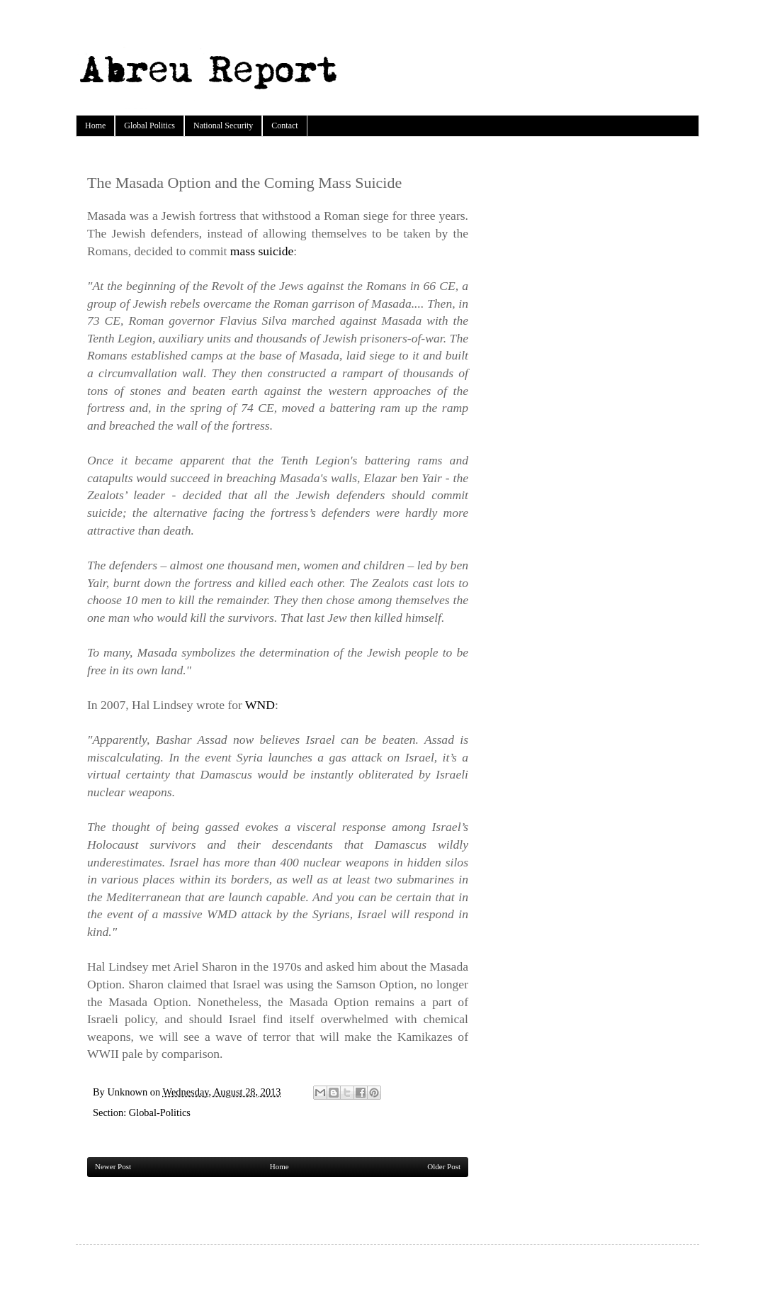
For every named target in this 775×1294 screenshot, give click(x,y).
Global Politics (149, 125)
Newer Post (113, 1166)
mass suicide (261, 251)
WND (260, 705)
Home (95, 125)
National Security (223, 125)
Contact (284, 125)
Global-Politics (160, 1112)
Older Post (443, 1166)
